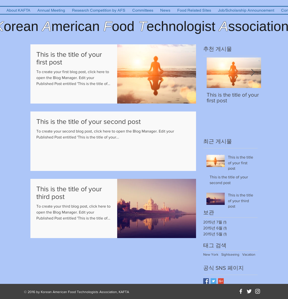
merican (77, 26)
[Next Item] (253, 73)
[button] (18, 10)
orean (23, 26)
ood (125, 26)
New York (210, 254)
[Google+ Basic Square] (221, 281)
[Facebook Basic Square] (206, 281)
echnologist (183, 26)
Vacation (248, 254)
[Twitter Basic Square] (213, 281)
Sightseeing (230, 254)
